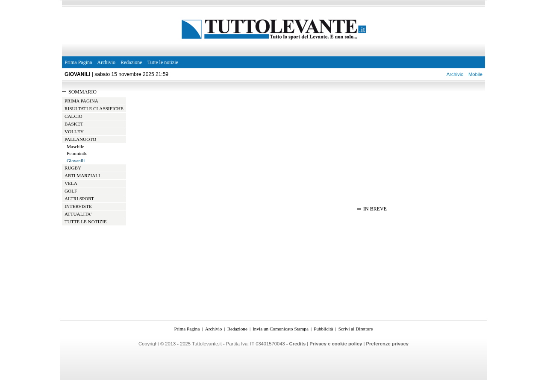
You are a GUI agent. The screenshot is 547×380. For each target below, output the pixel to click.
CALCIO (73, 116)
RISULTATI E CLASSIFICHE (94, 108)
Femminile (77, 153)
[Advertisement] (241, 134)
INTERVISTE (78, 206)
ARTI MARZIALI (82, 175)
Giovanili (76, 160)
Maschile (75, 146)
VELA (71, 183)
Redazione (131, 62)
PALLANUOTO (80, 139)
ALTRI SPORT (79, 198)
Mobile (475, 74)
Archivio (106, 62)
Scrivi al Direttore (355, 328)
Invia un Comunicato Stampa (281, 328)
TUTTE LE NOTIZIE (86, 221)
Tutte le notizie (162, 62)
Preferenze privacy (387, 343)
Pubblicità (323, 328)
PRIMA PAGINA (81, 100)
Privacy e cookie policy (335, 343)
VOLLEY (74, 131)
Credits (297, 343)
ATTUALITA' (78, 213)
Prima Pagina (78, 62)
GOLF (71, 190)
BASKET (74, 123)
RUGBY (73, 167)
